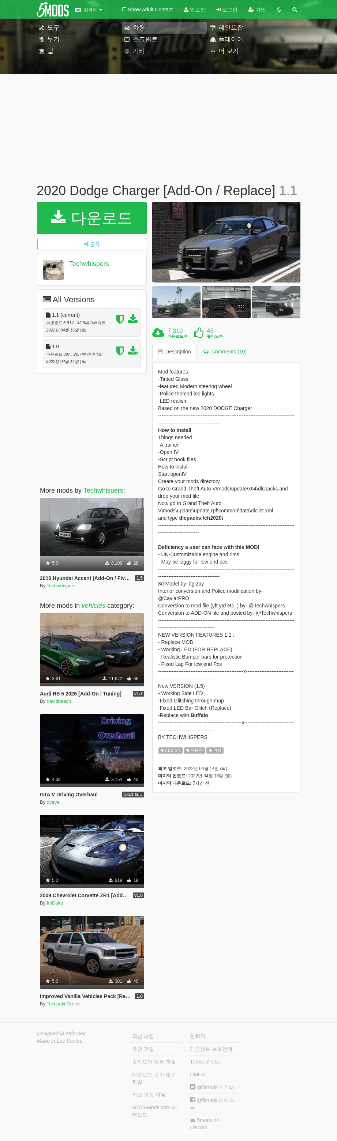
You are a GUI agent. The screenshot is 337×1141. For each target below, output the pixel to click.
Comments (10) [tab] (225, 352)
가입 (257, 9)
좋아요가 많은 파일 (154, 1062)
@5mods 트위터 (212, 1087)
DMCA (197, 1074)
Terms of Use (205, 1062)
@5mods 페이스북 (212, 1103)
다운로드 (92, 218)
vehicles (93, 605)
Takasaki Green (63, 1004)
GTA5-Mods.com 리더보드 (154, 1111)
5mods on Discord (204, 1123)
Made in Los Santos (59, 1041)
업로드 (194, 9)
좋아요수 (215, 336)
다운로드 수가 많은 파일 (154, 1078)
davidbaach (59, 701)
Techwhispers (89, 264)
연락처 (197, 1036)
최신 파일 (143, 1036)
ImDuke (55, 903)
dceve (53, 802)
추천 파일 (143, 1049)
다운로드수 (178, 336)
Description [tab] (174, 352)
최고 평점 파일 (149, 1095)
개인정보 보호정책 (211, 1049)
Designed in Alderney (61, 1033)
